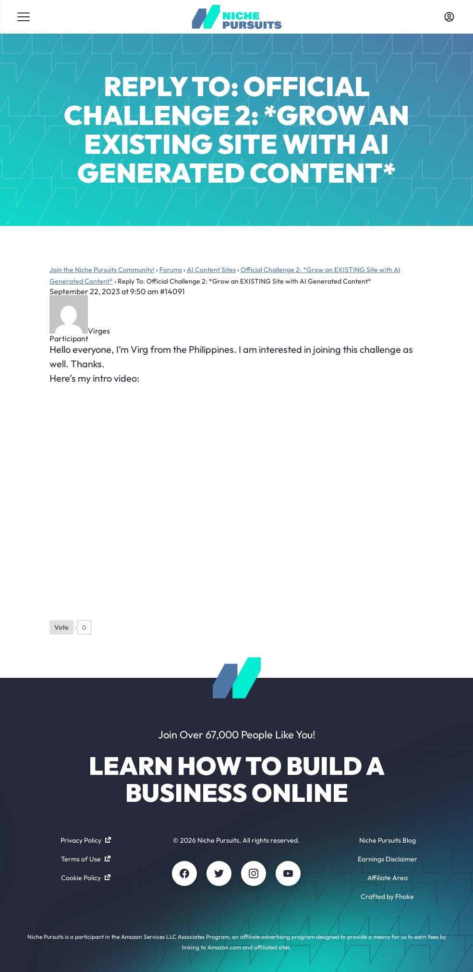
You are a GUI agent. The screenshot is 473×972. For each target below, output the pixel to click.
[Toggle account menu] (449, 17)
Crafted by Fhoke (387, 896)
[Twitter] (218, 873)
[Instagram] (253, 873)
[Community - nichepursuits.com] (236, 17)
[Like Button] (61, 627)
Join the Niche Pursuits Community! (102, 269)
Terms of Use (85, 859)
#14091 (172, 291)
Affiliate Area (387, 877)
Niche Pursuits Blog (387, 840)
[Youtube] (288, 873)
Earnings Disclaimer (387, 859)
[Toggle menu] (23, 16)
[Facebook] (184, 873)
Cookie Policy (85, 877)
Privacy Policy (86, 840)
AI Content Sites (211, 269)
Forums (170, 269)
